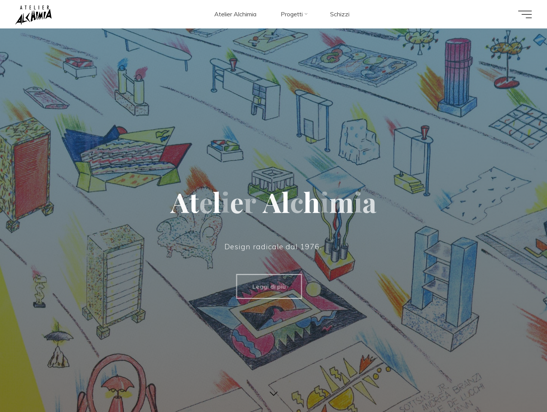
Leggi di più (265, 286)
